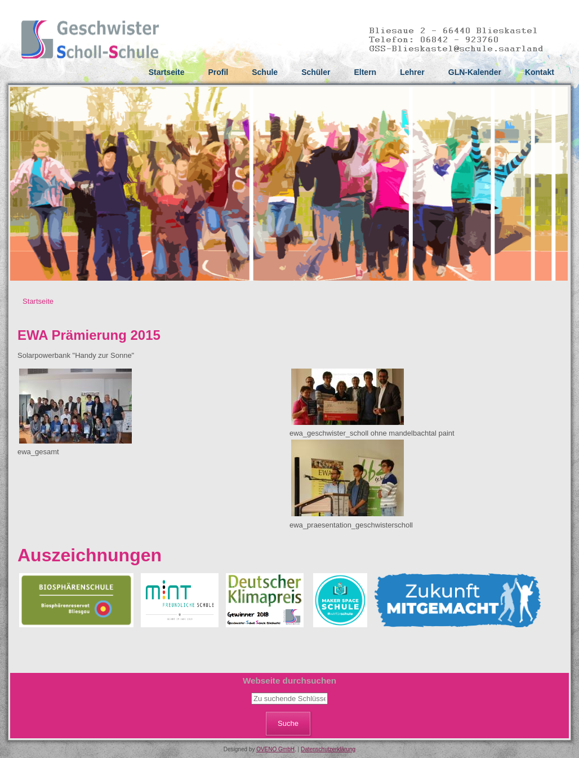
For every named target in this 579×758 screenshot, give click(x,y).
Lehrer (412, 72)
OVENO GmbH (275, 749)
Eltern (365, 72)
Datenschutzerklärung (328, 749)
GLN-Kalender (474, 72)
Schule (265, 72)
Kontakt (539, 72)
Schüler (315, 72)
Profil (218, 72)
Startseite (167, 72)
